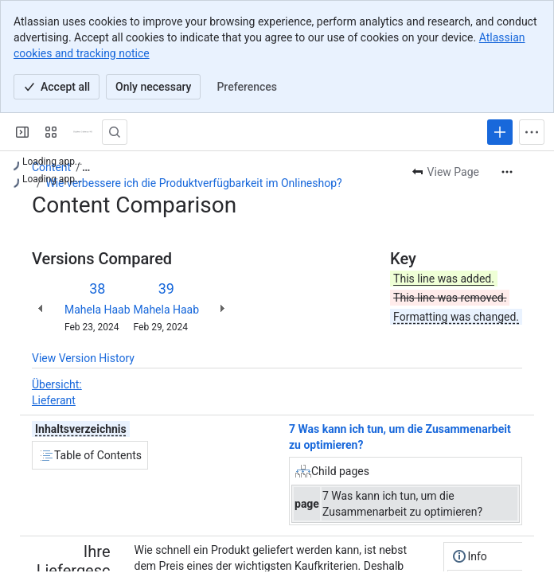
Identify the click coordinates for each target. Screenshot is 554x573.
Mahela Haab (97, 309)
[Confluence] (83, 132)
